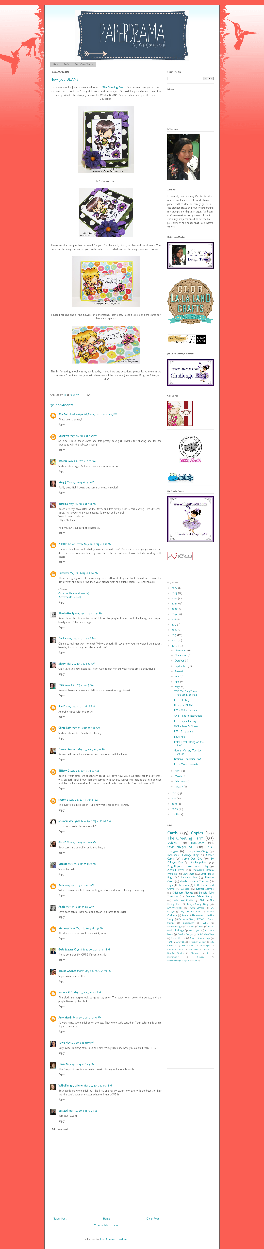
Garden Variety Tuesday (194, 881)
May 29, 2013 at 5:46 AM (81, 638)
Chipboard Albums (182, 892)
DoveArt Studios (175, 953)
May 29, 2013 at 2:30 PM (87, 1017)
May (177, 686)
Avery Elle (181, 942)
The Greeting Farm (113, 87)
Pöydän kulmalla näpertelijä (73, 414)
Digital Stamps (205, 888)
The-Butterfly (66, 613)
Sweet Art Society (197, 942)
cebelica (62, 461)
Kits (207, 953)
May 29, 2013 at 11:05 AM (80, 906)
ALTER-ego (204, 945)
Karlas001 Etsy (185, 919)
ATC (205, 922)
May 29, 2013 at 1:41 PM (96, 949)
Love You (179, 736)
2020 (175, 608)
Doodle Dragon (185, 934)
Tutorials (183, 885)
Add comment (60, 1129)
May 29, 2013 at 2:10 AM (82, 503)
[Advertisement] (188, 992)
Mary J (62, 482)
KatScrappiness (199, 862)
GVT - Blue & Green (186, 726)
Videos (172, 843)
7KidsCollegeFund (179, 847)
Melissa (62, 863)
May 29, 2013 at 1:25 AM (82, 461)
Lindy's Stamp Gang (197, 904)
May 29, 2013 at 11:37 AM (90, 928)
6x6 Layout (187, 945)
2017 (174, 624)
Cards (172, 832)
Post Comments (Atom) (113, 1239)
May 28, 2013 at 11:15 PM (103, 414)
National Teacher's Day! (187, 759)
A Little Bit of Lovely (70, 544)
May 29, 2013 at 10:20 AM (81, 842)
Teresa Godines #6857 (71, 971)
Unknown (63, 435)
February (180, 781)
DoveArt (206, 949)
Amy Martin (65, 1017)
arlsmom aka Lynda (69, 821)
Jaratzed (63, 1110)
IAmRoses (197, 843)
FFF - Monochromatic (186, 764)
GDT (202, 900)
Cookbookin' (188, 922)
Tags (170, 885)
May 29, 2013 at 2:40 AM (84, 573)
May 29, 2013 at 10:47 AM (79, 885)
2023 (175, 593)
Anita (61, 885)
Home (55, 64)
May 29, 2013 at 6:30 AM (81, 663)
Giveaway (195, 953)
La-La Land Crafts (182, 900)
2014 (175, 640)
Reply (61, 424)
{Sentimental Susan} (69, 597)
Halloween (197, 915)
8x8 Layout (194, 930)
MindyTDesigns (175, 926)
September (181, 666)
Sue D (61, 706)
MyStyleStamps (174, 907)
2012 (174, 793)
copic (194, 960)
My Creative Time (191, 911)
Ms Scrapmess (66, 928)
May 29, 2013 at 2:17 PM (98, 971)
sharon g (63, 799)
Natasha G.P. (65, 992)
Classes (185, 888)
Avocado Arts (189, 877)
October (180, 660)
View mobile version (106, 1225)
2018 (174, 619)
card (169, 941)
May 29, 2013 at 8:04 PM (98, 1085)
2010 (175, 803)
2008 (175, 814)
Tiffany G (63, 770)
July (177, 676)
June (177, 681)
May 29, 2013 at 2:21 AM (97, 544)
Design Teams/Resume (84, 64)
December (181, 650)
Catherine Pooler (175, 949)
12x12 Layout (197, 907)
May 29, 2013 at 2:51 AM (89, 613)
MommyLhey (173, 957)
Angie (61, 906)
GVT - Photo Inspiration (188, 715)
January (179, 786)
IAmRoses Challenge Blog (183, 855)
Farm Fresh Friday (197, 866)
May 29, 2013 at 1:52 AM (80, 482)
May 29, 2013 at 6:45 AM (79, 685)
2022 (175, 598)
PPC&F (200, 919)
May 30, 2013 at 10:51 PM (83, 1110)
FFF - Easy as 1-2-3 (184, 731)
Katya (61, 1042)
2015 (174, 635)
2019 (175, 614)
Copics (197, 832)
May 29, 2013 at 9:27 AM (92, 749)
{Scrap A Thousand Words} (73, 593)
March (179, 776)
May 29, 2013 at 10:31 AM (82, 863)
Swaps (185, 915)
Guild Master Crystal (70, 949)
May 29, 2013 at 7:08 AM (86, 727)
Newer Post (60, 1218)
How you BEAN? (183, 705)
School (200, 957)
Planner (190, 926)
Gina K (62, 842)
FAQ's (66, 64)
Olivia (61, 1064)
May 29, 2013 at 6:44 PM (80, 1064)
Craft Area (193, 949)
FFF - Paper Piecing (185, 721)
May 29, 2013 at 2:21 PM (87, 992)
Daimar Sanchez (67, 749)
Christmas (188, 873)
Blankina (63, 503)
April (178, 770)
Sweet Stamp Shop (200, 938)
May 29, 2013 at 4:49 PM (80, 1042)
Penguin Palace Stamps (200, 896)
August (179, 671)
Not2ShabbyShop (205, 934)
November (181, 655)
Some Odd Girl (192, 858)
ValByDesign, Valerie (70, 1085)
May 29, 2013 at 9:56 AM (83, 799)
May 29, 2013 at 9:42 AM (84, 770)
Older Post (152, 1218)
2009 (175, 809)
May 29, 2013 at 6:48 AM (80, 706)
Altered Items (175, 870)
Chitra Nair (64, 727)
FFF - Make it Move (185, 710)
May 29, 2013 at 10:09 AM (96, 821)
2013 (174, 645)
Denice (62, 638)
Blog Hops (173, 866)
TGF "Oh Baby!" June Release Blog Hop (185, 693)
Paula (61, 685)
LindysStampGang (198, 851)
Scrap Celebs (178, 938)
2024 (175, 587)
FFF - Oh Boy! (182, 700)
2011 (174, 798)
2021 (174, 603)
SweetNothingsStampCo (178, 960)
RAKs (201, 926)
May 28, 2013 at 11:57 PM (83, 435)
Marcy (61, 663)
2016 (175, 629)
